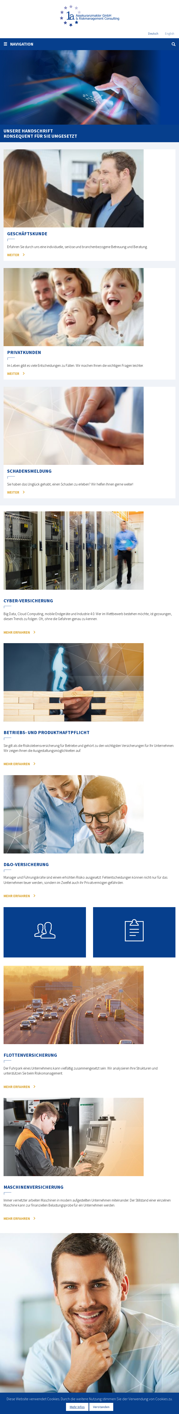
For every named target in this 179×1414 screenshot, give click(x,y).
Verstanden (101, 1407)
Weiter (13, 255)
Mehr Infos (77, 1407)
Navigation (18, 44)
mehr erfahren (17, 632)
